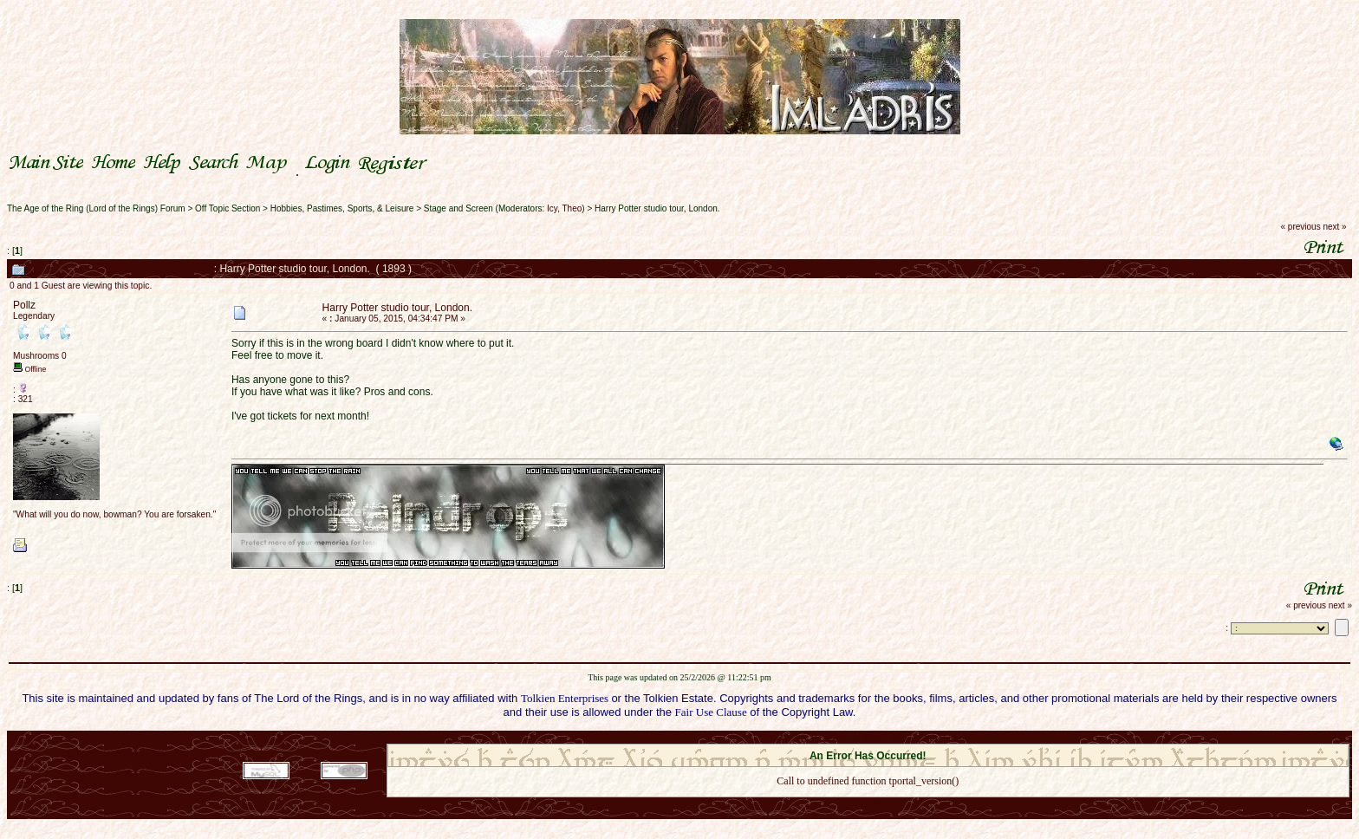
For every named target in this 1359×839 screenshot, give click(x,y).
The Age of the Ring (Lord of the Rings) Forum (96, 208)
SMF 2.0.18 (795, 738)
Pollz (24, 305)
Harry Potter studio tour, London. (657, 208)
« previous (1301, 226)
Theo (572, 208)
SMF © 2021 (857, 738)
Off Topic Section (227, 208)
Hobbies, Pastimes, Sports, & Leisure (342, 208)
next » (1334, 226)
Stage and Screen (458, 208)
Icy (552, 208)
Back (868, 803)
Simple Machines (929, 738)
